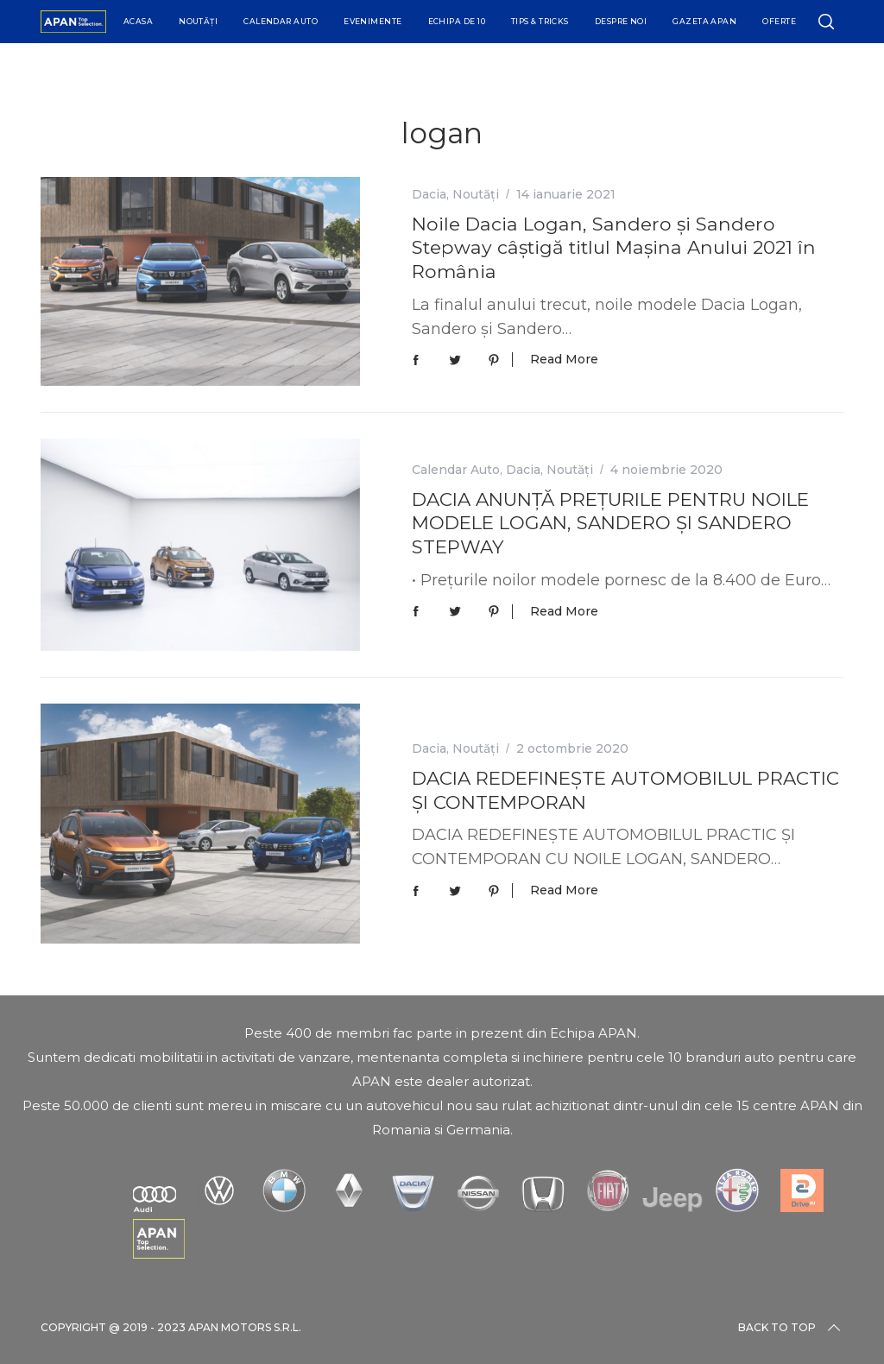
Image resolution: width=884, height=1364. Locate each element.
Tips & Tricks (540, 21)
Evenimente (373, 21)
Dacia (429, 194)
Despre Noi (621, 21)
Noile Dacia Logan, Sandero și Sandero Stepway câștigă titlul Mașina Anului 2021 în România (614, 247)
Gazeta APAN (704, 21)
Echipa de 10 (456, 21)
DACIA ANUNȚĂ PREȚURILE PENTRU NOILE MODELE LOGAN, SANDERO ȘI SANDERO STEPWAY (610, 523)
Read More (564, 359)
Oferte (779, 21)
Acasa (138, 21)
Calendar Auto (280, 21)
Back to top (790, 1327)
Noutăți (198, 21)
